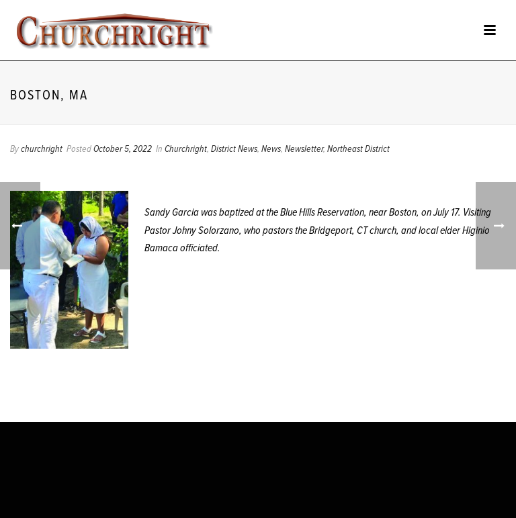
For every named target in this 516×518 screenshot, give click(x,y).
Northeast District (358, 149)
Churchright (186, 149)
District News (234, 149)
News (271, 149)
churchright (41, 149)
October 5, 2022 (122, 149)
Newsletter (304, 149)
